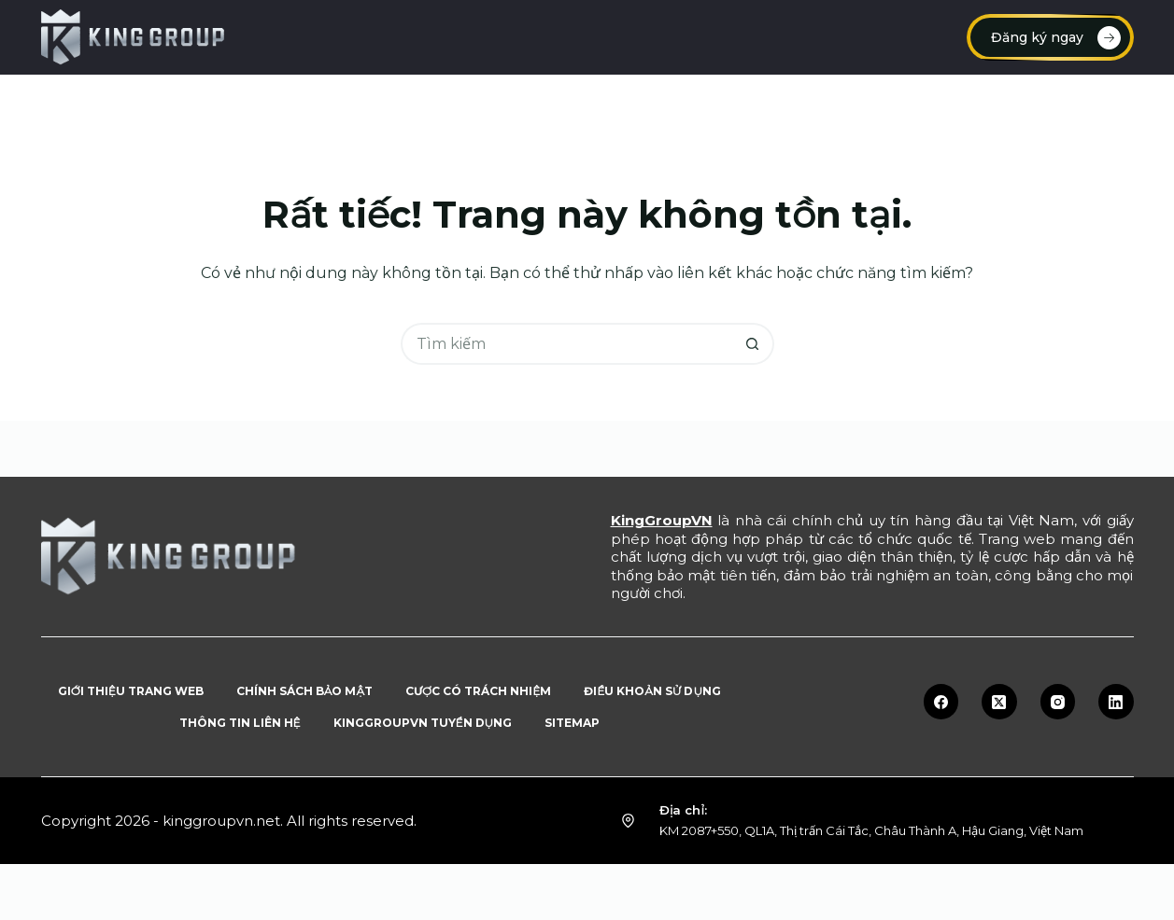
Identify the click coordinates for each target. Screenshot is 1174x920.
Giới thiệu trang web (131, 691)
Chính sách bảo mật (304, 691)
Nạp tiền (225, 102)
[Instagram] (1058, 701)
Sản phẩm (1064, 102)
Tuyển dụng (792, 102)
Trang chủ (110, 102)
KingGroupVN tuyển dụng (423, 723)
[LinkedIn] (1116, 701)
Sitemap (572, 723)
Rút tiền (671, 102)
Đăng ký (331, 102)
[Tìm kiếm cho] (566, 344)
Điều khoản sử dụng (652, 691)
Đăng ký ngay (1056, 37)
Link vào (562, 102)
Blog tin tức (926, 102)
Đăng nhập (446, 102)
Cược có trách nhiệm (478, 691)
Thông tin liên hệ (240, 723)
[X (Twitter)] (999, 701)
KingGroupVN (662, 520)
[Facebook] (941, 701)
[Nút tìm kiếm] (753, 344)
